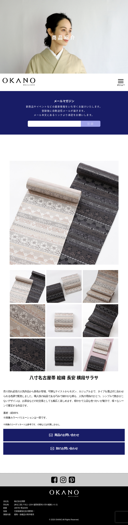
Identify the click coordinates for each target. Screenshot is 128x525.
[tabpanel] (64, 213)
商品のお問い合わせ (66, 434)
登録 (90, 123)
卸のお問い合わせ (67, 448)
